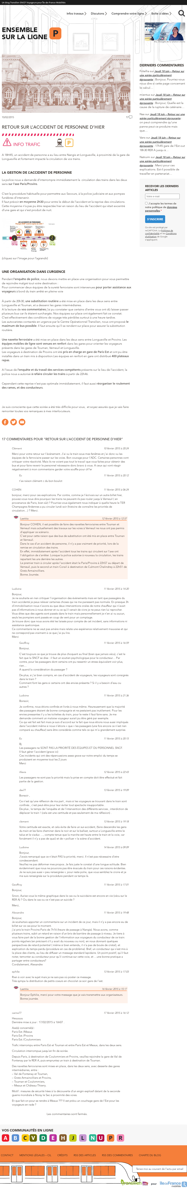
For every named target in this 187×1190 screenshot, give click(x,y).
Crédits (62, 1155)
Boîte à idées (160, 13)
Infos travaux (75, 13)
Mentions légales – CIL (35, 1155)
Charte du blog (150, 1155)
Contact (7, 1155)
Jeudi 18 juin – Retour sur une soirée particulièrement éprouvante (162, 75)
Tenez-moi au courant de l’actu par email (159, 1168)
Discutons (97, 13)
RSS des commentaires (117, 1155)
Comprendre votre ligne (128, 13)
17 (127, 117)
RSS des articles (85, 1155)
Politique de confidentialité (159, 232)
